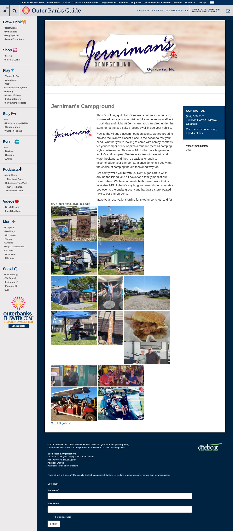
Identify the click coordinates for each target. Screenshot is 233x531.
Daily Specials (12, 35)
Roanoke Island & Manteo (158, 2)
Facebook (11, 274)
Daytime (9, 151)
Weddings (10, 231)
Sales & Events (12, 60)
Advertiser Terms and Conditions (63, 466)
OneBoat (68, 475)
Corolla (66, 2)
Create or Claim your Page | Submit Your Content (71, 456)
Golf (7, 84)
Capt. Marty (11, 175)
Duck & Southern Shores (86, 2)
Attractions (10, 80)
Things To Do (12, 76)
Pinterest (11, 286)
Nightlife (9, 155)
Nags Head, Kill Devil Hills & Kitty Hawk (122, 2)
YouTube (10, 278)
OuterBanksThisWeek (16, 183)
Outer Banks (53, 2)
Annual (8, 159)
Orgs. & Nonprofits (14, 246)
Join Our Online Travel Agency (62, 460)
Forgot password (63, 517)
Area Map (10, 254)
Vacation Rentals (13, 131)
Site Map (9, 258)
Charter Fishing (13, 95)
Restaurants (11, 28)
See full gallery (60, 423)
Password (53, 503)
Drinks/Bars (11, 32)
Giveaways (10, 235)
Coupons (10, 227)
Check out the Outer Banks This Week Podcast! (161, 10)
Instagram (11, 282)
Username (53, 490)
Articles (9, 243)
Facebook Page (15, 179)
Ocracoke (190, 2)
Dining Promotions (14, 39)
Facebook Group (15, 190)
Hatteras (178, 2)
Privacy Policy (122, 444)
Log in (53, 523)
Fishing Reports (13, 99)
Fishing (9, 91)
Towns (8, 239)
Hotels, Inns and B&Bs (16, 123)
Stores (8, 56)
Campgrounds (12, 127)
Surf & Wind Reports (15, 103)
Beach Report (12, 207)
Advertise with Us (56, 463)
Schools (9, 250)
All (6, 119)
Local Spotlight (12, 211)
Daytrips (202, 2)
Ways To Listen (14, 187)
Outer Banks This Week (32, 2)
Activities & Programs (16, 87)
